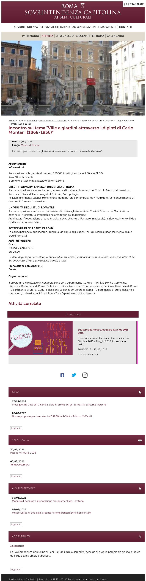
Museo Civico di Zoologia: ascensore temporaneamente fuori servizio (51, 512)
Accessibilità (17, 545)
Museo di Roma (30, 145)
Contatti (125, 27)
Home (12, 120)
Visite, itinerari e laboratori (53, 120)
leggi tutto (16, 428)
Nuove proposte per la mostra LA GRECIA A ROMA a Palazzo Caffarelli (52, 416)
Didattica (32, 120)
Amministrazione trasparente (94, 27)
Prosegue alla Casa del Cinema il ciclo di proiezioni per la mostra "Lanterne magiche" (59, 404)
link (135, 360)
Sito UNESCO (65, 36)
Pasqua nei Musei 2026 (23, 452)
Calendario (115, 36)
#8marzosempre (19, 464)
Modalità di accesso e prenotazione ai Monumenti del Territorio (48, 501)
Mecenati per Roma (90, 36)
